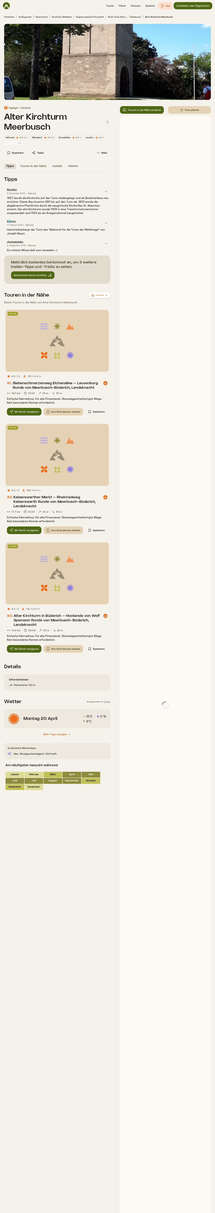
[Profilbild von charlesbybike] (6, 143)
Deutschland (42, 17)
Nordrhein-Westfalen (62, 17)
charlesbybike (15, 241)
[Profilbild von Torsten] (11, 143)
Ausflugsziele (24, 17)
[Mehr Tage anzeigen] (57, 734)
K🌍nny (11, 221)
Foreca (107, 701)
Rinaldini (12, 189)
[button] (110, 6)
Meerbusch (135, 17)
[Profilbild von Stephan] (15, 143)
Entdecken (9, 17)
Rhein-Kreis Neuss (117, 17)
